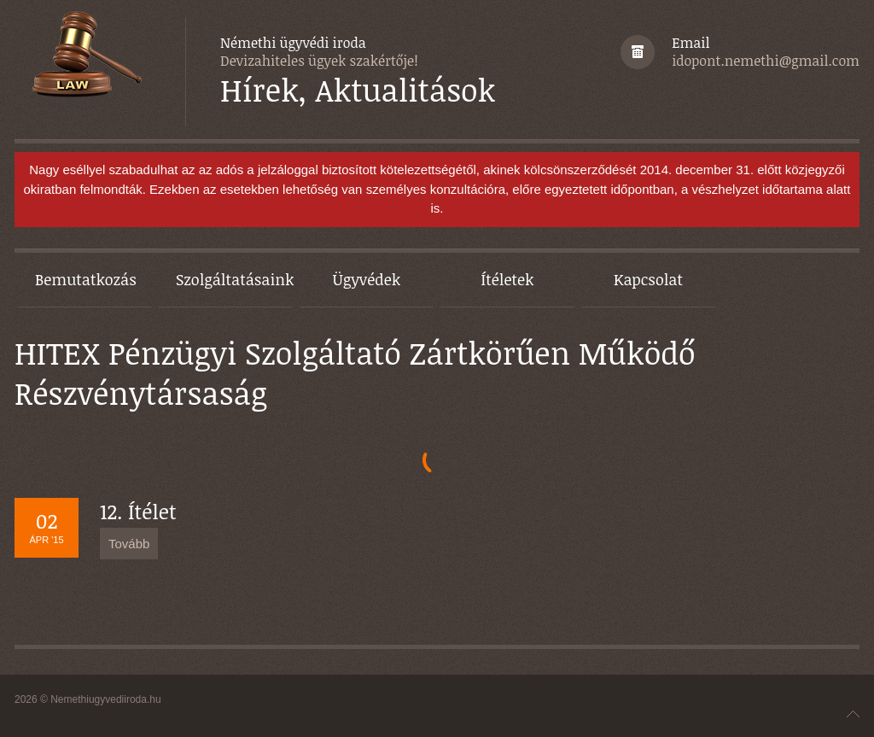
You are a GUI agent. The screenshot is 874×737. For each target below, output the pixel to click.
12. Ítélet (138, 511)
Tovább (128, 543)
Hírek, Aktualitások (357, 90)
